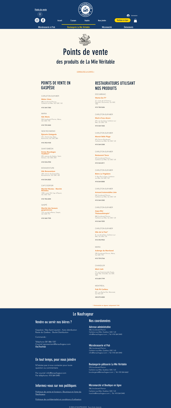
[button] (135, 20)
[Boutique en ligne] (122, 20)
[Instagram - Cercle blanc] (37, 20)
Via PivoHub (40, 346)
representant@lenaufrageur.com (57, 344)
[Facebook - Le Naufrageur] (43, 20)
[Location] (40, 14)
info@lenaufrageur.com (56, 373)
